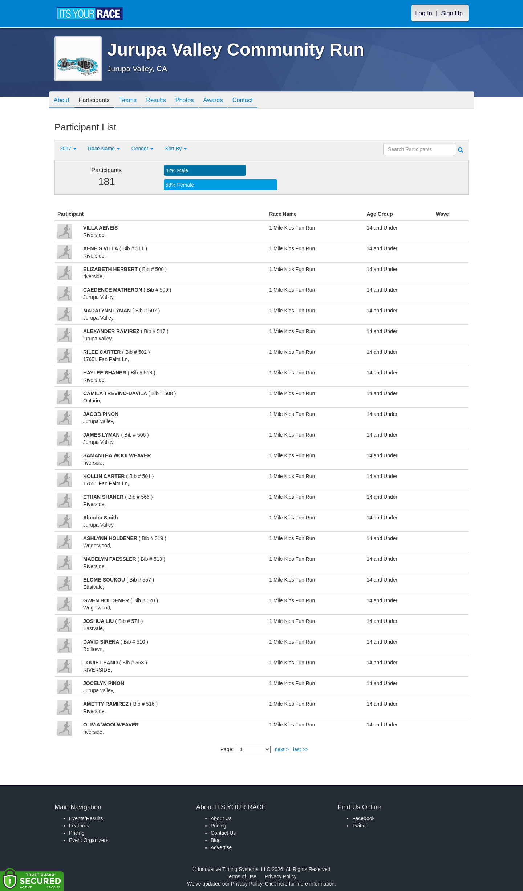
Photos (196, 100)
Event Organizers (88, 840)
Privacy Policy (280, 876)
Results (165, 100)
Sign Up (452, 13)
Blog (216, 840)
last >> (300, 749)
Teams (135, 100)
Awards (228, 100)
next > (282, 749)
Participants (98, 100)
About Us (221, 818)
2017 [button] (68, 148)
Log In (423, 13)
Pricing (77, 833)
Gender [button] (142, 148)
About (63, 100)
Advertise (221, 847)
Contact (260, 100)
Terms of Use (241, 876)
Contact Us (223, 833)
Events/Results (86, 818)
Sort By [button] (176, 148)
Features (79, 826)
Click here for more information (300, 884)
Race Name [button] (104, 148)
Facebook (363, 818)
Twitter (359, 826)
